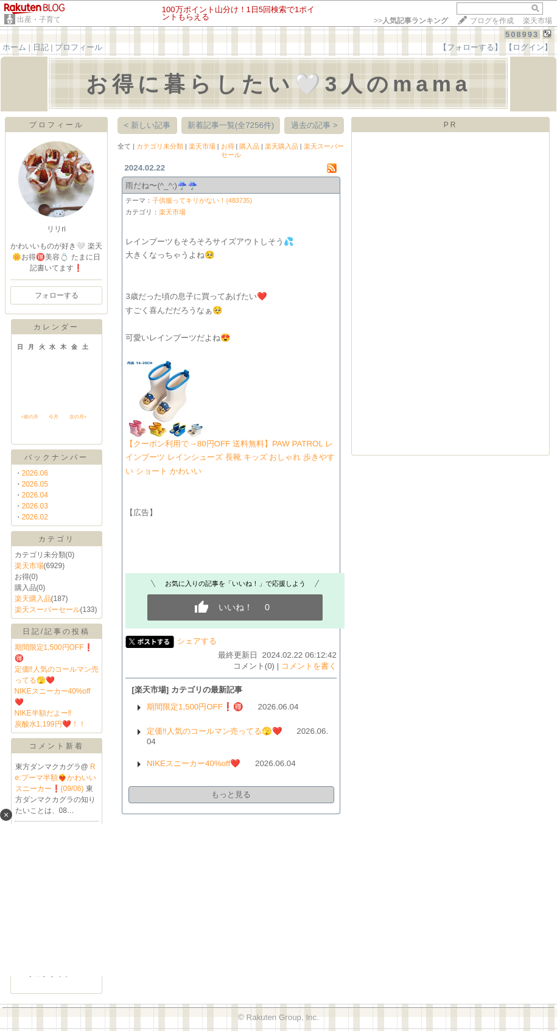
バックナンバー (56, 457)
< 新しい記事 (147, 125)
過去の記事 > (314, 125)
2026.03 (35, 506)
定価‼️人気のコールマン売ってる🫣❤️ (214, 731)
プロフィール (78, 47)
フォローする (57, 295)
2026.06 (35, 473)
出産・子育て (39, 19)
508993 (522, 34)
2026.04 (35, 495)
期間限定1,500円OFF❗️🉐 (195, 706)
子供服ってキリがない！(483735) (202, 200)
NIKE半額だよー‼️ (43, 713)
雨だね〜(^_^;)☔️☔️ (161, 185)
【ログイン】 (528, 47)
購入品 (249, 146)
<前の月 (30, 417)
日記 (41, 47)
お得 (227, 146)
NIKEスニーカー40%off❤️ (193, 763)
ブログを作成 (492, 20)
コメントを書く (309, 665)
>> (411, 20)
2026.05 (35, 484)
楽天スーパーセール (47, 609)
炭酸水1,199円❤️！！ (50, 724)
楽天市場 (537, 20)
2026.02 (35, 517)
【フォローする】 (470, 47)
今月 (53, 417)
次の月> (78, 417)
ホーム (14, 47)
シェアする (197, 641)
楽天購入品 (33, 598)
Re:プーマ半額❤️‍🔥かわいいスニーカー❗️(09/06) (55, 777)
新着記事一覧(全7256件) (231, 125)
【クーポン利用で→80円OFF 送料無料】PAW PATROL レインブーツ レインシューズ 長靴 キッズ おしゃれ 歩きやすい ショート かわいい (230, 457)
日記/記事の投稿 (56, 631)
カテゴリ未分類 (159, 146)
